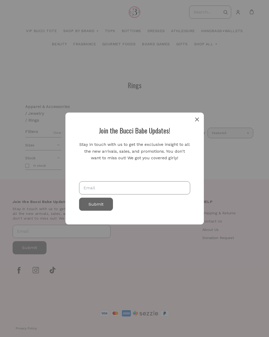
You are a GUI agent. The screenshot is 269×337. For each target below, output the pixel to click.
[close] (197, 119)
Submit (96, 203)
